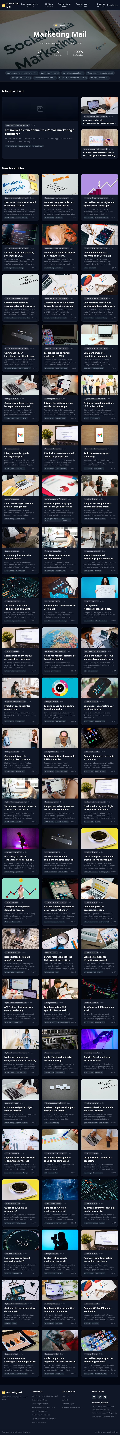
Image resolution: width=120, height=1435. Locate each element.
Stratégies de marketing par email (30, 5)
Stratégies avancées (101, 5)
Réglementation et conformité (83, 5)
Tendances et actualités (44, 78)
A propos (65, 1396)
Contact (65, 1400)
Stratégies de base (99, 78)
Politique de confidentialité (72, 1407)
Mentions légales (68, 1403)
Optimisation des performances (73, 78)
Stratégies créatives (49, 5)
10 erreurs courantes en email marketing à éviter (103, 1416)
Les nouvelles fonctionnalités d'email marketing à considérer (104, 1406)
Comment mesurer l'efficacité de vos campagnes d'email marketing (104, 1413)
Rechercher (112, 5)
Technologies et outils (64, 5)
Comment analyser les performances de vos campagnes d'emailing (104, 1410)
